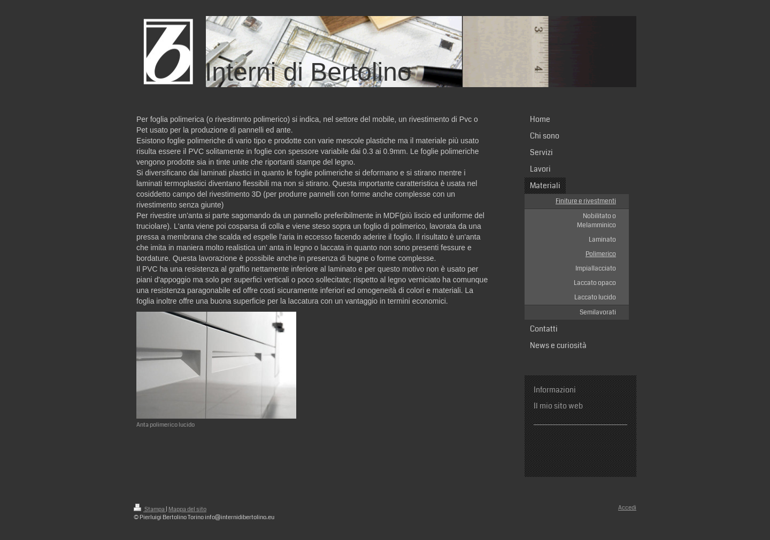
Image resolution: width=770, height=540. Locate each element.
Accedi (627, 508)
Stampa (150, 509)
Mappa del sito (187, 509)
